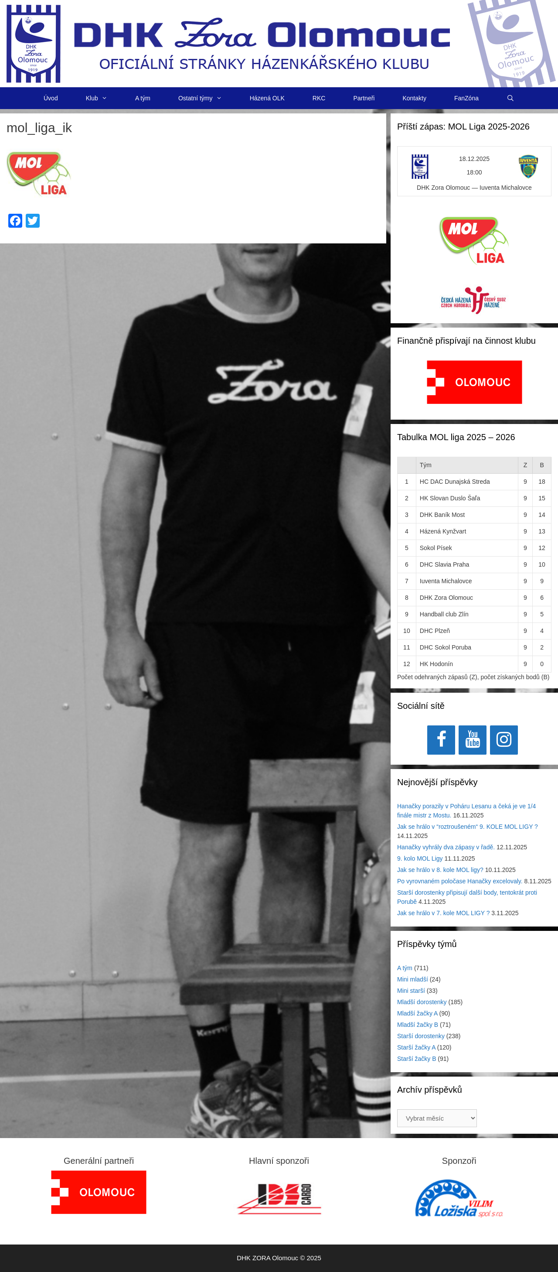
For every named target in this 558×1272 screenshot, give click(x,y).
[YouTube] (473, 740)
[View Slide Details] (474, 382)
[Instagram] (504, 740)
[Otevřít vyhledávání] (510, 98)
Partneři (363, 98)
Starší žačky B (416, 1058)
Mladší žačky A (417, 1013)
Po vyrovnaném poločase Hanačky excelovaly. (460, 881)
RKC (319, 98)
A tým (142, 98)
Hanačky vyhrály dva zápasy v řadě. (446, 847)
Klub (103, 98)
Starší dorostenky (421, 1036)
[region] (474, 386)
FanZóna (466, 98)
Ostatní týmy (207, 98)
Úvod (51, 98)
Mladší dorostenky (422, 1001)
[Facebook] (441, 740)
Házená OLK (267, 98)
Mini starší (411, 990)
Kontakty (414, 98)
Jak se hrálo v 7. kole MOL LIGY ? (443, 913)
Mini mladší (412, 979)
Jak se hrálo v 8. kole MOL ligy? (440, 869)
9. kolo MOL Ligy (420, 858)
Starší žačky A (416, 1047)
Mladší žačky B (417, 1024)
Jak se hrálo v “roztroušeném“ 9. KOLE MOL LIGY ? (467, 826)
